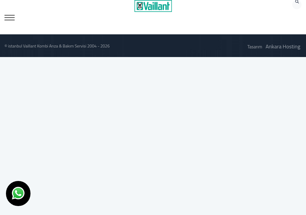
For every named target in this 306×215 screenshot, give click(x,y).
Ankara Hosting (283, 46)
